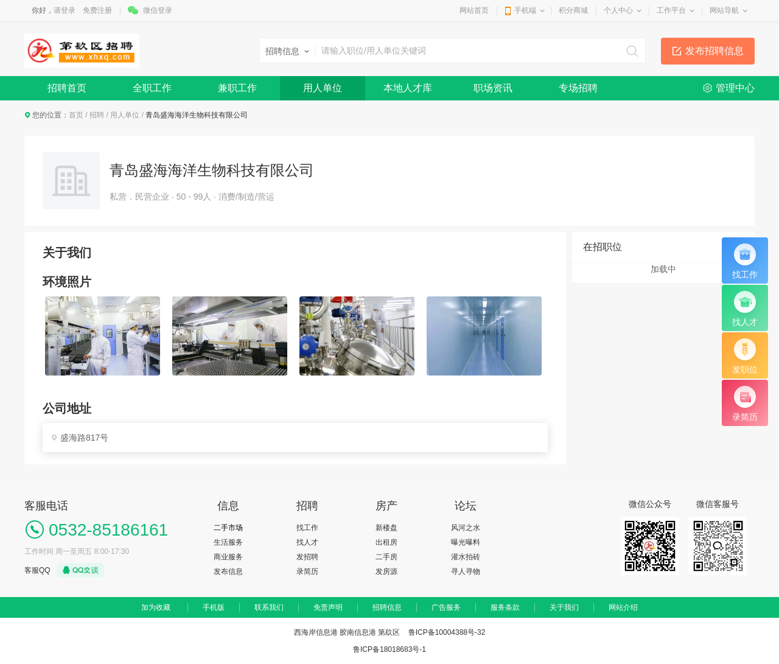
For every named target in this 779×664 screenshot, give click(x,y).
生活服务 (228, 542)
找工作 (307, 527)
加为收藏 (155, 607)
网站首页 (474, 10)
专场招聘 (578, 88)
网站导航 (724, 10)
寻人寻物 (465, 571)
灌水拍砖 (465, 557)
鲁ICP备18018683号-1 (389, 649)
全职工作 (152, 88)
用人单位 (322, 88)
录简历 (307, 571)
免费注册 (97, 10)
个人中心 (618, 10)
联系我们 (269, 607)
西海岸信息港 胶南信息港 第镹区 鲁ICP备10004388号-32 (390, 632)
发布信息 (228, 571)
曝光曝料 (465, 542)
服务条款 (505, 607)
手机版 (214, 607)
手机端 (525, 10)
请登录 (64, 10)
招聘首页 (66, 88)
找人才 (307, 542)
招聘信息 (387, 607)
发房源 (386, 571)
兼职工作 (237, 88)
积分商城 (573, 10)
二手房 (386, 557)
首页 (76, 115)
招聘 (96, 115)
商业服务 (228, 557)
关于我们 (564, 607)
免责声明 (328, 607)
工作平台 (671, 10)
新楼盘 (386, 527)
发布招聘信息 (714, 51)
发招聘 (307, 557)
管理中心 (735, 88)
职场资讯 (492, 88)
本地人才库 (407, 88)
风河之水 (465, 527)
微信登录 (157, 10)
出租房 (386, 542)
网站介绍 (623, 607)
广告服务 (446, 607)
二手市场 (228, 527)
